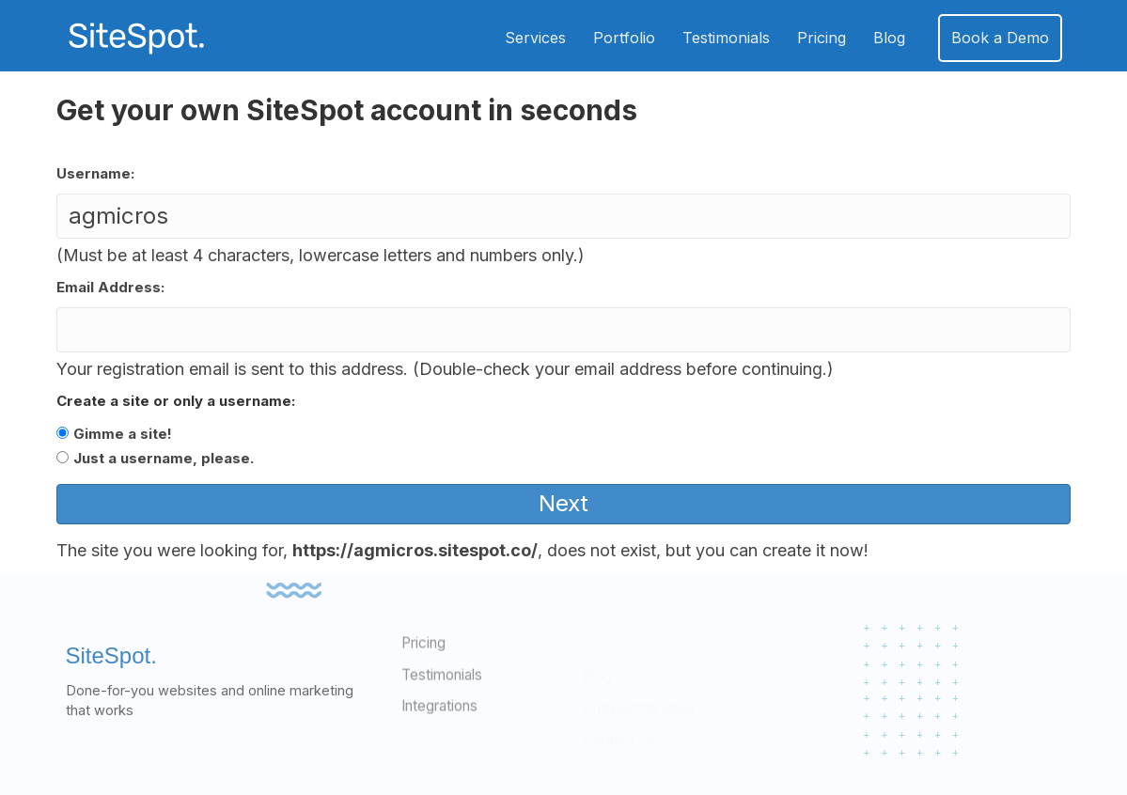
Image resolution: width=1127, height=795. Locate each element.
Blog (889, 37)
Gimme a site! (122, 434)
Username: (95, 173)
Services (535, 37)
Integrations (439, 735)
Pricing (821, 37)
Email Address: (110, 287)
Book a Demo (1000, 37)
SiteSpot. (111, 680)
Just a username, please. (163, 458)
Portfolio (624, 37)
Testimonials (726, 37)
